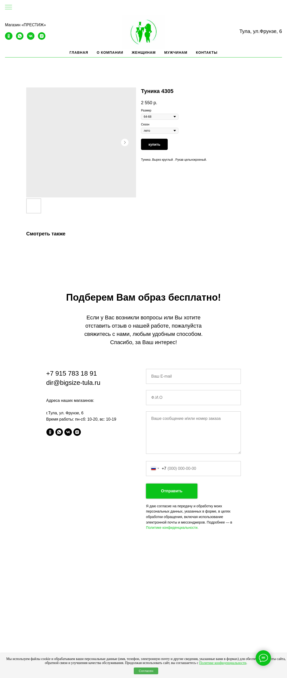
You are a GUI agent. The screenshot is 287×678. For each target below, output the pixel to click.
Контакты (206, 52)
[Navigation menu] (8, 7)
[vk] (30, 38)
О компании (110, 52)
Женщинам (144, 52)
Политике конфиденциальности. (172, 528)
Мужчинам (175, 52)
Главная (78, 52)
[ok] (8, 38)
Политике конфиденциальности (222, 663)
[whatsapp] (19, 38)
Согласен (146, 671)
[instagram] (41, 38)
